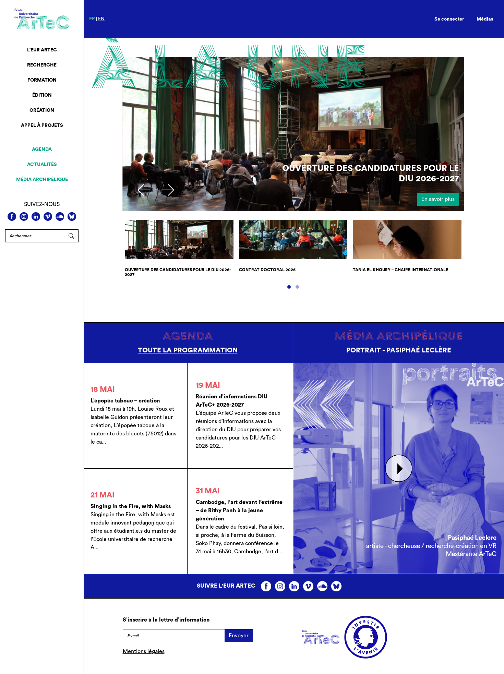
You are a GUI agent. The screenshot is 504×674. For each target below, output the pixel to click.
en (101, 18)
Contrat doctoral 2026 (267, 270)
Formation (42, 80)
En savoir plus (438, 199)
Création (41, 110)
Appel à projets (42, 125)
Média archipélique (42, 179)
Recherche (42, 65)
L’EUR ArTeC (42, 50)
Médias (485, 19)
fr (92, 18)
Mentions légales (144, 651)
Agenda (42, 149)
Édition (42, 95)
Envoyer (239, 635)
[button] (289, 287)
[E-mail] (174, 635)
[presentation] (143, 190)
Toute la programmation (188, 350)
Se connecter (449, 19)
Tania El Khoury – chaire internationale (400, 270)
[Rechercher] (34, 235)
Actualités (42, 164)
